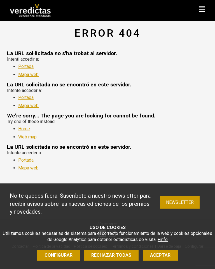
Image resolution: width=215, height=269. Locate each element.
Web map (27, 137)
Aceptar (160, 255)
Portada (26, 66)
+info (163, 239)
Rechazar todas (111, 255)
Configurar (59, 255)
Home (24, 128)
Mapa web (28, 74)
